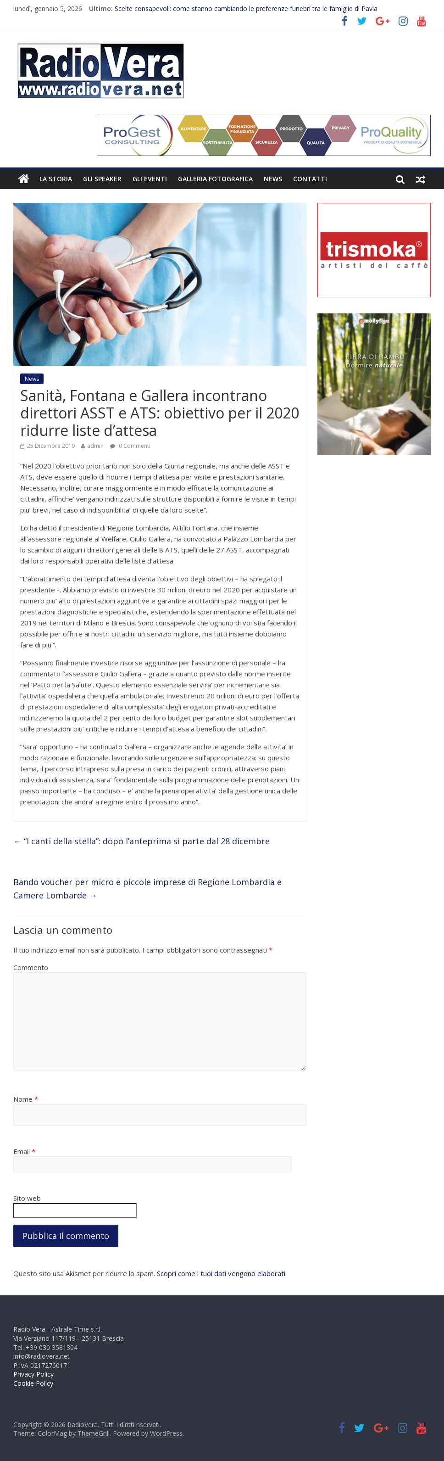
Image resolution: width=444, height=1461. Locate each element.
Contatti (310, 178)
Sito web (27, 1198)
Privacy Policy (33, 1374)
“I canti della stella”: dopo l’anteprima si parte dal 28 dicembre (141, 841)
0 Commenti (130, 446)
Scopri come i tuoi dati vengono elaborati (221, 1273)
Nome (25, 1099)
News (273, 178)
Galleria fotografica (215, 178)
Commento (30, 967)
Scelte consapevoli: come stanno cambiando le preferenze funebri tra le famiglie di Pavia (246, 8)
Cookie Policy (33, 1383)
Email (24, 1151)
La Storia (55, 178)
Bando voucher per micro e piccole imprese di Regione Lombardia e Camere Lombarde (147, 888)
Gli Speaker (102, 178)
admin (95, 446)
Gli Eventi (150, 178)
